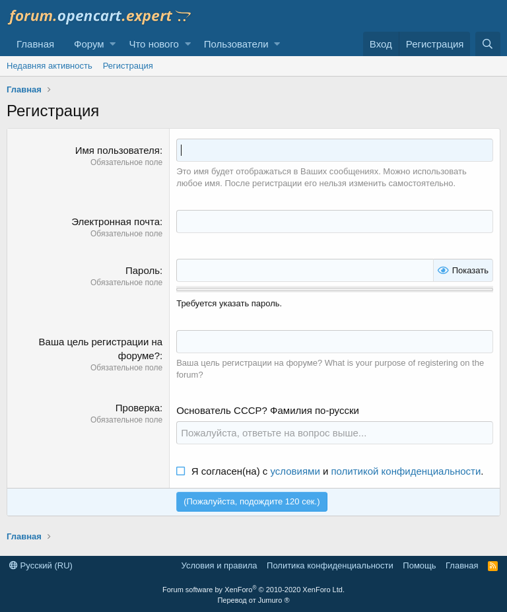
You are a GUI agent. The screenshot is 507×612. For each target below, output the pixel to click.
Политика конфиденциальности (330, 565)
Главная (35, 44)
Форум (89, 44)
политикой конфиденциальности (406, 471)
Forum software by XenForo (253, 590)
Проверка (138, 407)
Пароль (142, 270)
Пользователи (236, 44)
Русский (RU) (41, 565)
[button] (112, 44)
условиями (295, 471)
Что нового (153, 44)
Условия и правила (219, 565)
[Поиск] (487, 44)
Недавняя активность (49, 66)
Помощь (419, 565)
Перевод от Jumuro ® (253, 600)
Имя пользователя (117, 150)
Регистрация (128, 66)
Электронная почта (115, 221)
